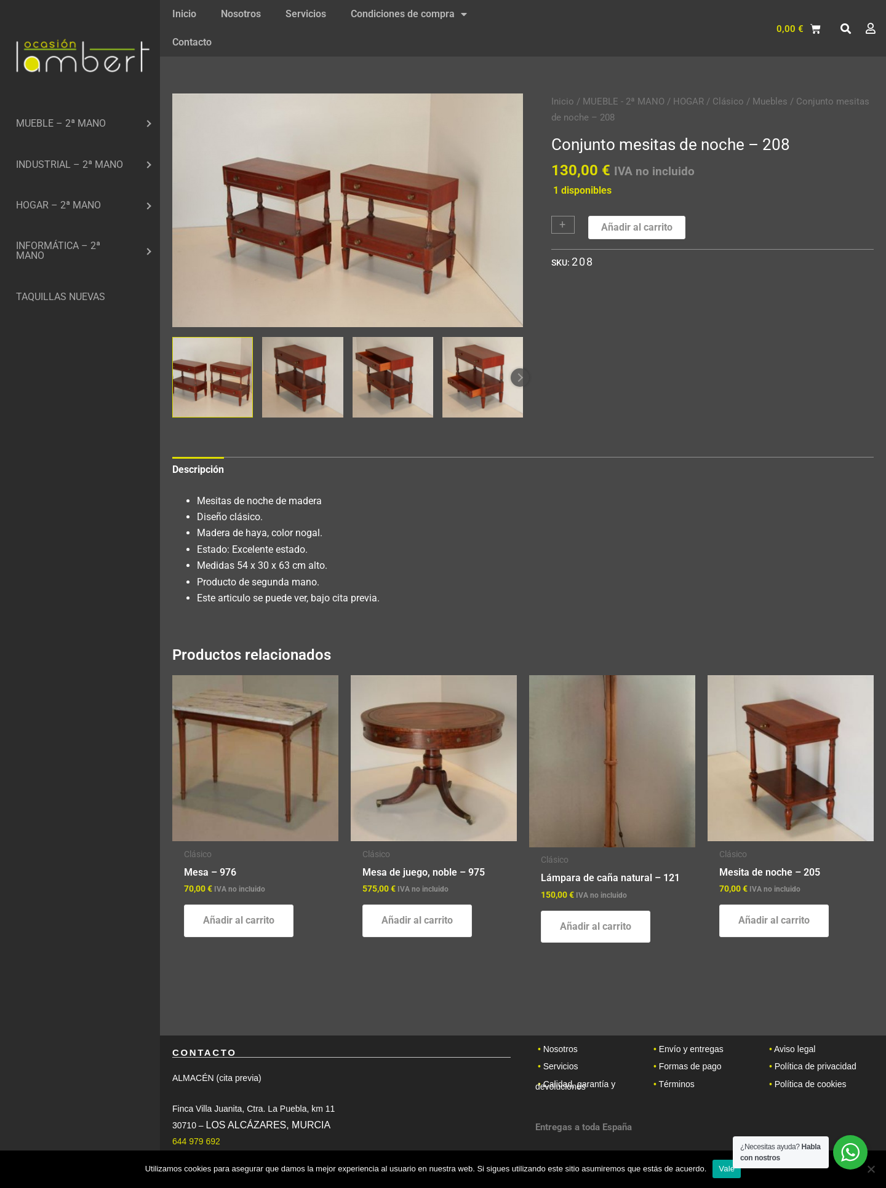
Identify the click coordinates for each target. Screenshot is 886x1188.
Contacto (192, 42)
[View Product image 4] (482, 377)
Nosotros (241, 14)
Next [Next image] (520, 377)
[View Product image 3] (393, 377)
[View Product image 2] (302, 377)
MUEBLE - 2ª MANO (623, 101)
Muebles (770, 101)
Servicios (305, 14)
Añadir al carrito (636, 227)
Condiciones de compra (409, 14)
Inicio (184, 14)
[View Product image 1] (212, 377)
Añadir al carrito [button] (238, 920)
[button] (845, 29)
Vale (727, 1168)
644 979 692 (196, 1141)
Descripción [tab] (198, 469)
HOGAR (688, 101)
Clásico (728, 101)
